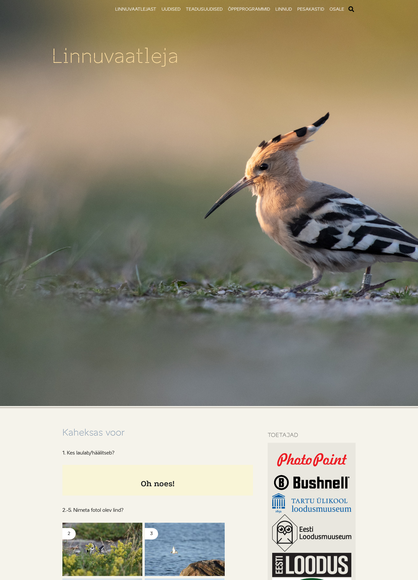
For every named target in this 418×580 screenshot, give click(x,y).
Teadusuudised (204, 9)
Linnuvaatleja (121, 55)
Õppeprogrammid (249, 9)
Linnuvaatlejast (135, 9)
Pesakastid (310, 9)
